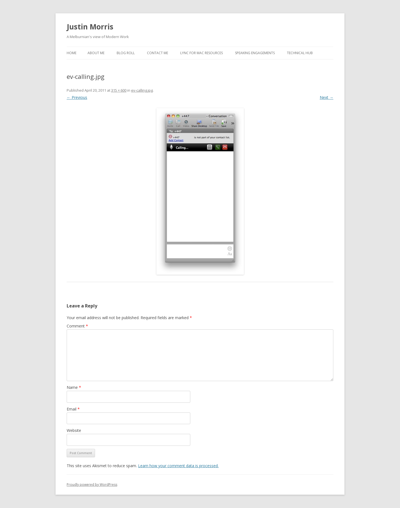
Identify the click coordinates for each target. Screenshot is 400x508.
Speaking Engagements (255, 53)
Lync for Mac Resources (201, 53)
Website (74, 430)
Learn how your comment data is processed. (178, 465)
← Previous (77, 97)
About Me (96, 53)
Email (73, 409)
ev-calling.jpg (142, 90)
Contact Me (157, 53)
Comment (77, 326)
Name (74, 387)
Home (71, 53)
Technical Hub (300, 53)
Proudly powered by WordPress (92, 484)
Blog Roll (126, 53)
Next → (326, 97)
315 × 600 (118, 90)
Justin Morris (90, 27)
